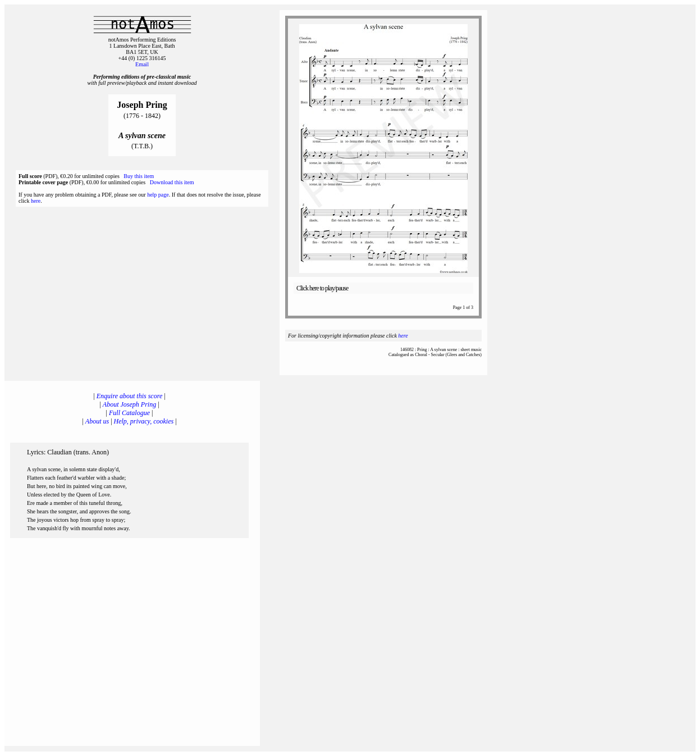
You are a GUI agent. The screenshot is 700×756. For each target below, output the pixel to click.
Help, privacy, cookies (144, 421)
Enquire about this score (129, 396)
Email (142, 64)
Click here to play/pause (322, 288)
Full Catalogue (129, 413)
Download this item (172, 182)
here (35, 201)
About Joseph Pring (129, 404)
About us (97, 421)
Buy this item (138, 176)
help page (158, 195)
